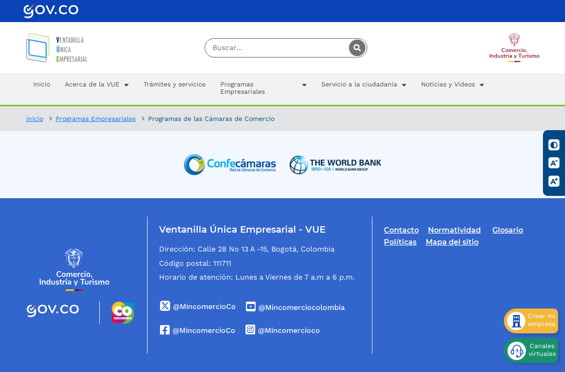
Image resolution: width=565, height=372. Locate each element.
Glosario (507, 230)
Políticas (400, 242)
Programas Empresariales (96, 118)
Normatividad (454, 230)
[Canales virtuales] (531, 350)
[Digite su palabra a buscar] (286, 47)
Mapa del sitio (452, 242)
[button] (96, 89)
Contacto (401, 230)
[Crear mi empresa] (531, 321)
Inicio (34, 118)
